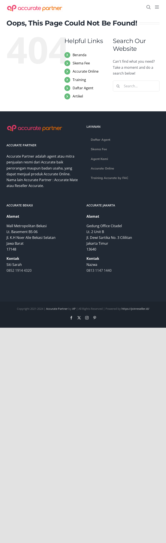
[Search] (118, 86)
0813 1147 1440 (99, 270)
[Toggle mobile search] (148, 7)
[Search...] (136, 86)
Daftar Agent (83, 88)
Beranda (79, 55)
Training (79, 79)
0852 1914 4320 (19, 270)
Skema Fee (81, 63)
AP (74, 309)
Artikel (78, 96)
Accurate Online (86, 71)
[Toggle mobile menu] (157, 7)
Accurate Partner (57, 309)
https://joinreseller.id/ (135, 309)
